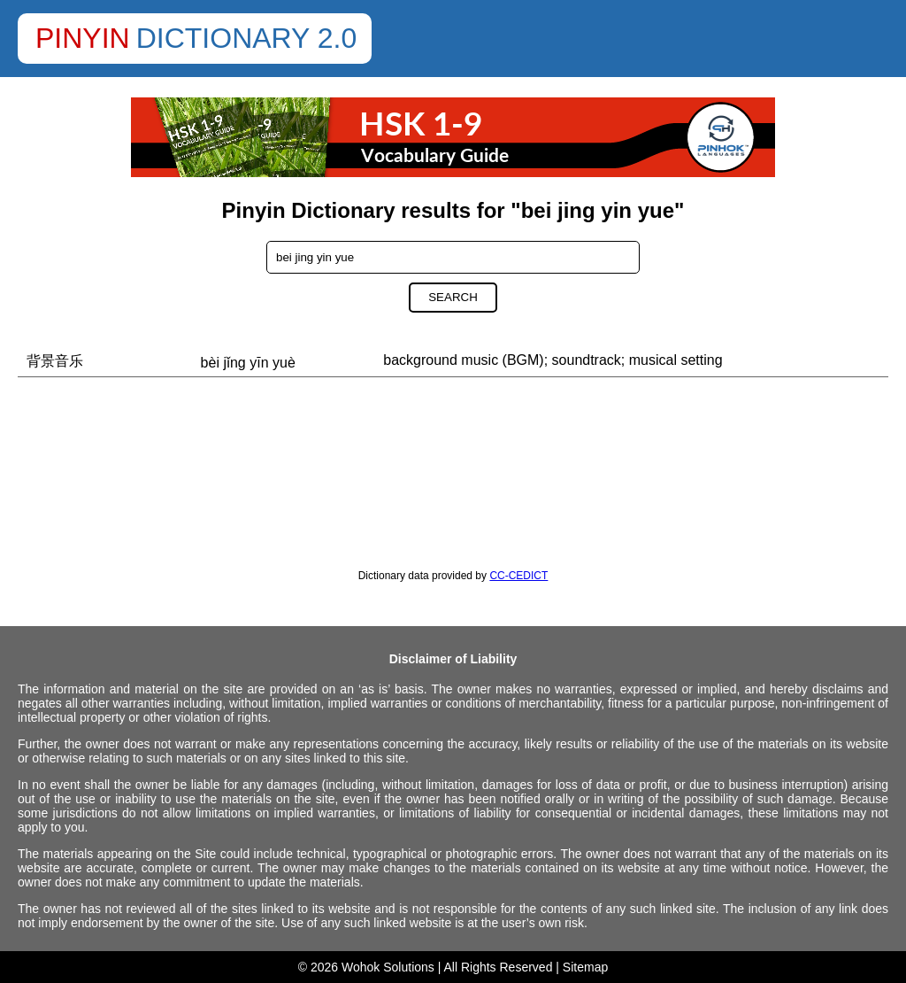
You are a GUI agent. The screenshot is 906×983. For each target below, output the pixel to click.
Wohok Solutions (388, 967)
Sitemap (585, 967)
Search (453, 297)
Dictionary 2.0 (246, 38)
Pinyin (82, 38)
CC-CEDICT (518, 575)
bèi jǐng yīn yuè (248, 362)
